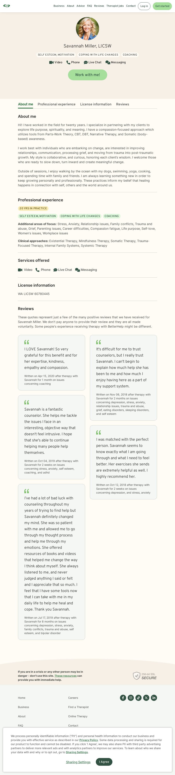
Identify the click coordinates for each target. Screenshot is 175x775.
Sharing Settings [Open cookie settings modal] (78, 762)
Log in (144, 6)
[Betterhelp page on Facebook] (122, 721)
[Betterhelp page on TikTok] (138, 721)
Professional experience (57, 104)
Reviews (122, 104)
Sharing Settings (77, 752)
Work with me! (87, 75)
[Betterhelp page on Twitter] (145, 721)
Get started (162, 6)
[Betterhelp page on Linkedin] (153, 721)
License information (95, 104)
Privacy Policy (88, 740)
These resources (65, 675)
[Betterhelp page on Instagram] (130, 721)
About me (25, 104)
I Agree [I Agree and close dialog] (104, 762)
